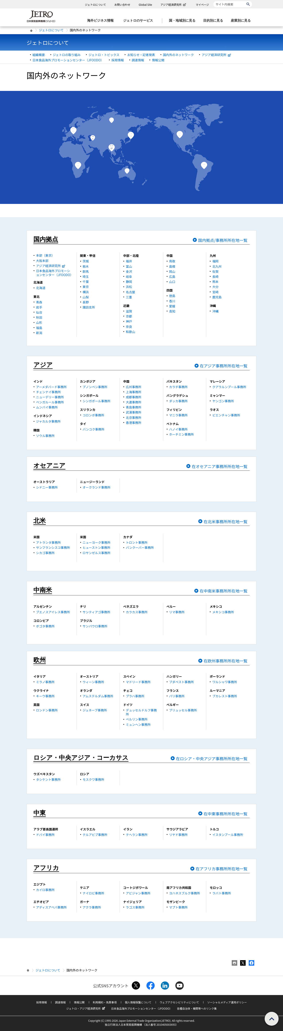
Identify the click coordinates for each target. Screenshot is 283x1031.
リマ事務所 (177, 612)
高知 (172, 311)
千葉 (86, 281)
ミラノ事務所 (45, 682)
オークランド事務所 (97, 487)
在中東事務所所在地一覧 (225, 814)
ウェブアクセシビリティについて (179, 1002)
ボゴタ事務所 (45, 626)
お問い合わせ (122, 4)
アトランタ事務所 (48, 542)
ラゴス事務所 (135, 907)
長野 (86, 302)
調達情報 (138, 60)
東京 (86, 286)
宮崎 (215, 292)
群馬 (86, 271)
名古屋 (130, 292)
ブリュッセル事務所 (183, 710)
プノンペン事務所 (95, 387)
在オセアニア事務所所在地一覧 (219, 466)
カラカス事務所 (136, 612)
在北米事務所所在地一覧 (225, 521)
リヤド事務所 (178, 834)
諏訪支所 (89, 307)
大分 (215, 286)
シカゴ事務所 (45, 553)
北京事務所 (133, 417)
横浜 (86, 292)
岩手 (39, 307)
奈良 (129, 326)
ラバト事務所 (221, 893)
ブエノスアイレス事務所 (53, 612)
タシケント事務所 (48, 779)
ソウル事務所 (45, 435)
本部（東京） (45, 255)
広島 (172, 276)
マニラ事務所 (178, 415)
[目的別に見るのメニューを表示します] (214, 20)
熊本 (215, 281)
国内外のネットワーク (178, 55)
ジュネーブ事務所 (95, 710)
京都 (129, 316)
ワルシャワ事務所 (224, 682)
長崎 (215, 276)
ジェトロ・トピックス (103, 55)
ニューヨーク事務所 (97, 542)
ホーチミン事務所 (181, 434)
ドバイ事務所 (45, 834)
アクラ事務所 (92, 907)
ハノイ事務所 (178, 429)
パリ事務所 (177, 696)
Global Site (145, 4)
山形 (39, 322)
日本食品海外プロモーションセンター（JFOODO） (68, 60)
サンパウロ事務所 (95, 626)
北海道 (40, 288)
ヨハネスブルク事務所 (184, 893)
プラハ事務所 (135, 696)
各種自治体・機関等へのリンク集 (197, 1008)
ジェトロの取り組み (67, 55)
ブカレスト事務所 (224, 696)
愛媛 (172, 306)
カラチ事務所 (178, 387)
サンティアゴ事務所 (96, 612)
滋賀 (129, 311)
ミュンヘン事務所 (138, 724)
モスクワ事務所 (93, 779)
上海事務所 (133, 392)
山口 (172, 281)
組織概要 (39, 55)
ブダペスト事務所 (181, 682)
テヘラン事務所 (136, 834)
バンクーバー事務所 (140, 547)
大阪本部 (42, 260)
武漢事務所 (133, 412)
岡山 (172, 271)
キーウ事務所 (45, 696)
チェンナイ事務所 (48, 392)
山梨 (86, 297)
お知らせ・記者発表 (141, 55)
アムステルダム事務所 (98, 696)
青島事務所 (133, 407)
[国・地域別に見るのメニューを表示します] (183, 20)
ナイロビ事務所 (93, 893)
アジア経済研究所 (174, 4)
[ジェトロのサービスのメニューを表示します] (139, 20)
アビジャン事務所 (138, 893)
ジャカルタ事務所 (48, 421)
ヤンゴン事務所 (223, 401)
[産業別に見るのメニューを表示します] (242, 20)
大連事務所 (133, 402)
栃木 (86, 266)
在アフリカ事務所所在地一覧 (221, 868)
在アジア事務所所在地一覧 (223, 366)
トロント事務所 (136, 542)
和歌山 (130, 331)
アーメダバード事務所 (51, 387)
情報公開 (158, 60)
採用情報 (117, 60)
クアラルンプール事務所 (229, 387)
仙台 (39, 312)
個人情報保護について (138, 1002)
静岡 (129, 281)
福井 (129, 261)
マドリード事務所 (138, 682)
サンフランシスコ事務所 (53, 547)
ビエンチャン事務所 (226, 415)
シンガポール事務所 (97, 401)
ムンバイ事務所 (47, 407)
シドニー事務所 (47, 487)
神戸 (129, 321)
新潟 (39, 333)
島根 (172, 266)
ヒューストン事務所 (96, 547)
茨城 (86, 261)
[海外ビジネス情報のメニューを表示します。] (101, 20)
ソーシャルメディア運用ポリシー (227, 1002)
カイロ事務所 (45, 890)
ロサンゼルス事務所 (97, 553)
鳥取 (172, 261)
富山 (129, 266)
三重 (129, 297)
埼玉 (86, 276)
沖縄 (215, 311)
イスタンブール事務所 (227, 834)
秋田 (39, 317)
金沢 (129, 271)
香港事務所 (133, 422)
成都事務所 (133, 397)
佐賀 (215, 271)
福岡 (215, 261)
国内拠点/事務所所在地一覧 (222, 240)
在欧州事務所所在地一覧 (225, 661)
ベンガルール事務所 (50, 402)
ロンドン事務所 (47, 710)
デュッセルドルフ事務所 (141, 712)
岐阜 (129, 276)
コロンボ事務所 (93, 415)
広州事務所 (133, 387)
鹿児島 (217, 297)
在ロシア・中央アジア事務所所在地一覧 (211, 758)
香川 (172, 301)
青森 (39, 302)
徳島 (172, 295)
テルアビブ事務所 (95, 834)
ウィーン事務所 (93, 682)
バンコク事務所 (94, 429)
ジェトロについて (95, 4)
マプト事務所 (178, 907)
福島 (39, 327)
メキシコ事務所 (223, 612)
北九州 (217, 266)
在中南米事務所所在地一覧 (223, 591)
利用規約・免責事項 (105, 1002)
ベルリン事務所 (136, 719)
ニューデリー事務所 (50, 397)
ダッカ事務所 (178, 401)
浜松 (129, 286)
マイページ (202, 4)
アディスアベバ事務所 (51, 907)
